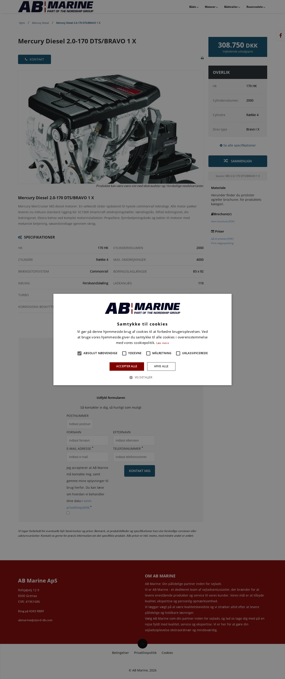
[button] (79, 353)
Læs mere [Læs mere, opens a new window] (162, 343)
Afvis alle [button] (161, 366)
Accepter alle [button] (126, 366)
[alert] (142, 339)
